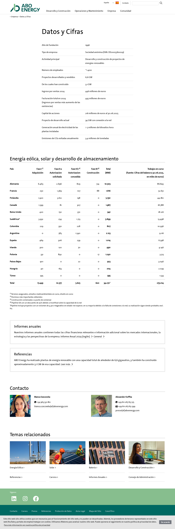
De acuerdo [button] (165, 522)
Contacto (125, 3)
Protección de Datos (63, 511)
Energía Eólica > (17, 467)
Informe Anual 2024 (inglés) (75, 336)
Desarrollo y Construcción (58, 10)
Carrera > (53, 477)
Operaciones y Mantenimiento (89, 10)
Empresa (112, 10)
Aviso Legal (80, 511)
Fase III (95, 168)
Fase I (40, 168)
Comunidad (125, 10)
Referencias (23, 354)
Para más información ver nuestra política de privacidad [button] (27, 525)
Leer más (65, 364)
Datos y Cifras (25, 16)
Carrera (24, 511)
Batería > (93, 467)
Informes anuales (27, 326)
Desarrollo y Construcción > (141, 467)
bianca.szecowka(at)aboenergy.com (51, 406)
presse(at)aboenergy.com (127, 410)
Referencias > (16, 477)
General (98, 336)
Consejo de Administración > (142, 477)
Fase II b (75, 168)
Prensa (34, 511)
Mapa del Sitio (95, 511)
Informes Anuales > (98, 477)
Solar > (52, 467)
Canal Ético (109, 511)
